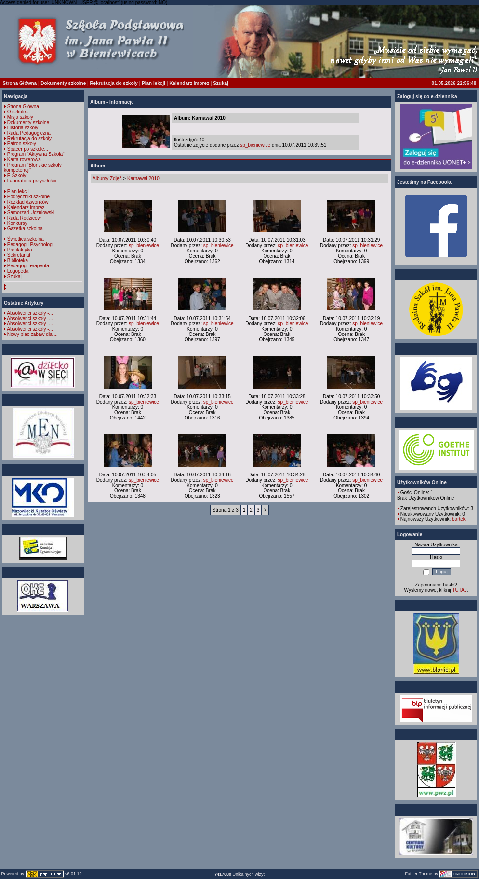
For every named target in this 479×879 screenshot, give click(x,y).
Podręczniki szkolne (28, 196)
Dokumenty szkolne (63, 83)
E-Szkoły (16, 175)
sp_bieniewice (255, 145)
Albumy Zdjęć (107, 178)
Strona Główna (20, 83)
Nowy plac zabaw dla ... (32, 334)
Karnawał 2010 (143, 178)
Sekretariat (18, 255)
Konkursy (17, 223)
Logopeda (18, 271)
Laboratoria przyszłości (31, 180)
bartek (459, 519)
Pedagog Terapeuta (28, 265)
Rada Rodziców (24, 218)
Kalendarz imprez (189, 83)
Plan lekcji (153, 83)
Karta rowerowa (24, 159)
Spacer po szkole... (27, 149)
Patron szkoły (21, 143)
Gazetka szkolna (25, 228)
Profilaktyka (19, 249)
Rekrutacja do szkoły (113, 83)
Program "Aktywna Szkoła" (36, 154)
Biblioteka (17, 260)
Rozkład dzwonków (28, 202)
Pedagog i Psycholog (30, 244)
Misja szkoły (20, 117)
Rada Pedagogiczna (29, 133)
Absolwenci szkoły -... (30, 313)
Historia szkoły (22, 127)
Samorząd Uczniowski (30, 212)
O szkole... (18, 111)
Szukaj (220, 83)
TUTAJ (459, 590)
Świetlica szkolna (25, 239)
